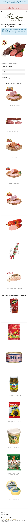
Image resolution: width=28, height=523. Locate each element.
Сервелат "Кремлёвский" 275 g (14, 131)
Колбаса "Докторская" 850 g (14, 105)
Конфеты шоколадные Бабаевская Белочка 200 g (14, 474)
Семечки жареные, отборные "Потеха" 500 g (14, 422)
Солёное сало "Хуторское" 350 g (14, 288)
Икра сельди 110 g (14, 369)
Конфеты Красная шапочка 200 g (14, 343)
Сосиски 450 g (14, 157)
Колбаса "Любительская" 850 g (14, 209)
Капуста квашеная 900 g (14, 447)
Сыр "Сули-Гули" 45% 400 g (14, 499)
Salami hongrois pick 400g (14, 262)
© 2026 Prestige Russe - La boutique (8, 519)
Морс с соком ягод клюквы (14, 316)
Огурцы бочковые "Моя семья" (14, 395)
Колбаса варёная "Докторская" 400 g (14, 237)
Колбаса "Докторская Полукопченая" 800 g (14, 184)
